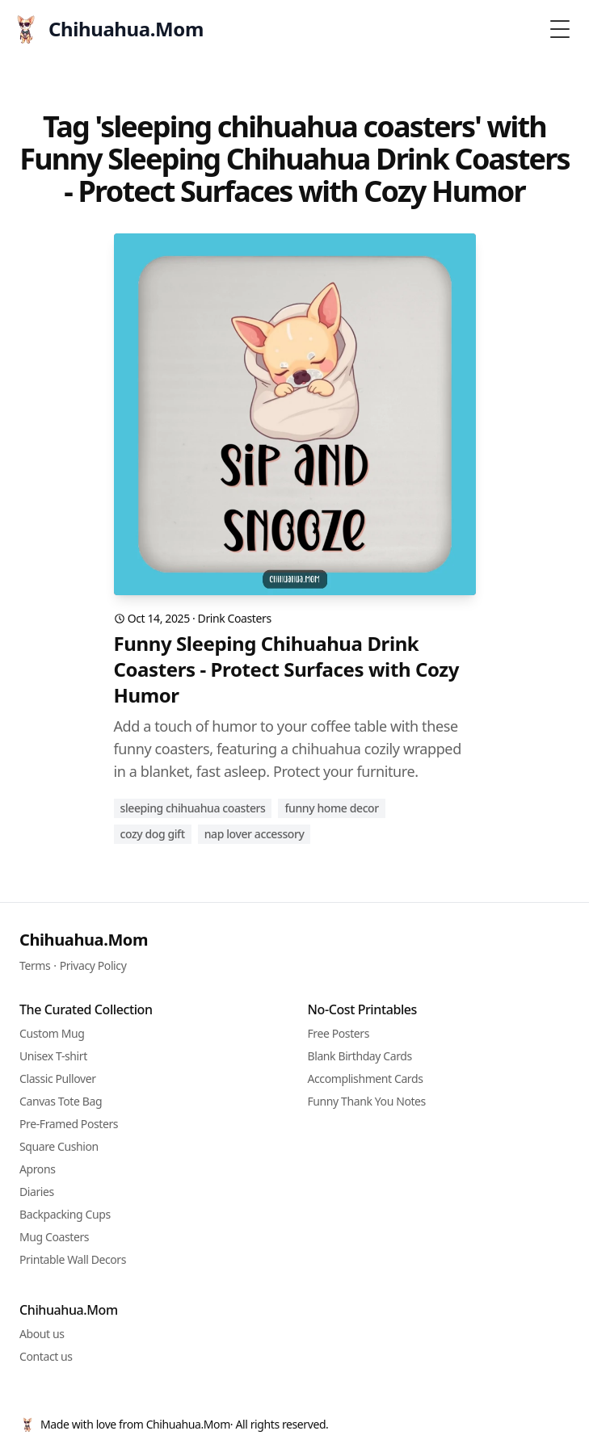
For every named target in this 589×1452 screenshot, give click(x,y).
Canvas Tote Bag (60, 1101)
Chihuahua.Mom (83, 940)
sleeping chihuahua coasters (193, 808)
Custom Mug (51, 1033)
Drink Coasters (234, 618)
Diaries (36, 1191)
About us (42, 1333)
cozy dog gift (152, 833)
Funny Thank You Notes (367, 1101)
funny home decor (331, 808)
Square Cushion (59, 1146)
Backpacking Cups (65, 1214)
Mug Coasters (54, 1236)
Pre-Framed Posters (68, 1123)
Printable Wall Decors (72, 1259)
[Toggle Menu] (560, 29)
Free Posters (338, 1033)
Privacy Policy (93, 965)
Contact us (46, 1356)
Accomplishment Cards (365, 1078)
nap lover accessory (254, 833)
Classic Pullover (57, 1078)
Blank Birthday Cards (360, 1056)
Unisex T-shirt (53, 1056)
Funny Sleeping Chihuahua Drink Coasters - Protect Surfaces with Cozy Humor (287, 669)
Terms (34, 965)
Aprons (37, 1169)
